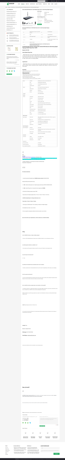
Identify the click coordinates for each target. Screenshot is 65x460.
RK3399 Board (9, 26)
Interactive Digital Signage (11, 22)
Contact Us (7, 451)
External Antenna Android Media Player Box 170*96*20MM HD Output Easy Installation (47, 437)
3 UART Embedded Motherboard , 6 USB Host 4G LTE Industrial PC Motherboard (33, 450)
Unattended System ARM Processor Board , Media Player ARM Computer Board (20, 453)
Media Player (13, 7)
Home (6, 7)
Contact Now (39, 24)
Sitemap (6, 454)
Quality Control (7, 450)
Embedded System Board (11, 11)
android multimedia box (26, 412)
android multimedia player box (33, 412)
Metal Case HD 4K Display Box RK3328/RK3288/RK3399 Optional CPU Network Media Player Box (14, 38)
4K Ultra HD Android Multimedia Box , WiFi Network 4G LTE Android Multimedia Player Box (40, 437)
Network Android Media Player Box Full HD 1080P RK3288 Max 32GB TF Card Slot (25, 437)
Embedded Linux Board (10, 15)
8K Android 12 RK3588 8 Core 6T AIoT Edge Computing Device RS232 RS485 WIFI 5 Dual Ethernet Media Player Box (14, 36)
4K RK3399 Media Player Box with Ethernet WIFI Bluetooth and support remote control (55, 437)
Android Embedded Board (11, 24)
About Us (6, 447)
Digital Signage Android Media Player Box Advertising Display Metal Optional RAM (33, 437)
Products (9, 7)
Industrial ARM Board (10, 28)
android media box (39, 412)
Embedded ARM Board (10, 13)
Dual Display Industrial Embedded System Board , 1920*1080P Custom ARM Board (33, 453)
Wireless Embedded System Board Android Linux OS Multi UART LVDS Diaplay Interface (20, 450)
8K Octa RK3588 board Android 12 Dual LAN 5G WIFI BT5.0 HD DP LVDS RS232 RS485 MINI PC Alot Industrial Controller (14, 41)
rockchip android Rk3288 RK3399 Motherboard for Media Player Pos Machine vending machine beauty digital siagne (33, 448)
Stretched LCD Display (10, 20)
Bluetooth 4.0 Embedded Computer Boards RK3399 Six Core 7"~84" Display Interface (20, 448)
